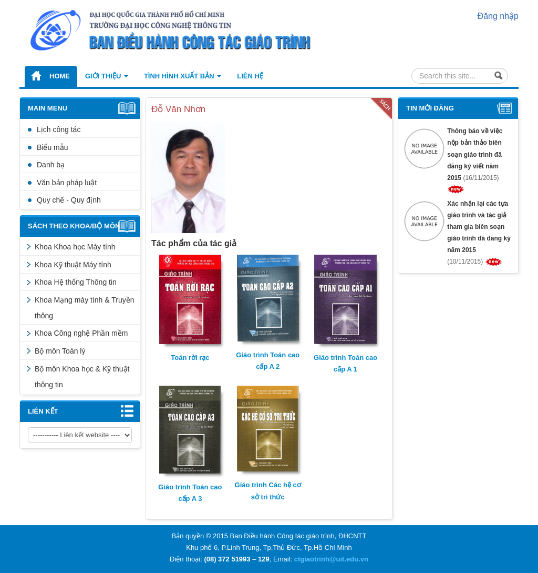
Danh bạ (51, 164)
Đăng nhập (498, 16)
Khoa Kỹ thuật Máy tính (73, 264)
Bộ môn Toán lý (60, 351)
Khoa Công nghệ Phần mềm (81, 333)
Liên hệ (250, 76)
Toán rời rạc (190, 357)
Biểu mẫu (52, 147)
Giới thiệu (106, 76)
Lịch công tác (58, 129)
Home (59, 76)
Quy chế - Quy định (69, 200)
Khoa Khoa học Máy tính (75, 247)
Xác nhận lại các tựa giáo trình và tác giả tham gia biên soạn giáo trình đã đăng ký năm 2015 (479, 227)
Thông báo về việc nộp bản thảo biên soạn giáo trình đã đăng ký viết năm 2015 (474, 154)
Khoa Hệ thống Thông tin (76, 282)
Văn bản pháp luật (67, 182)
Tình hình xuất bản (182, 76)
